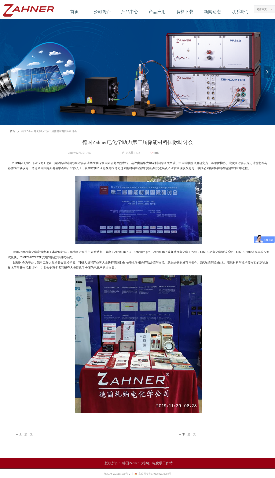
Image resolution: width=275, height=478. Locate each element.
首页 (12, 131)
